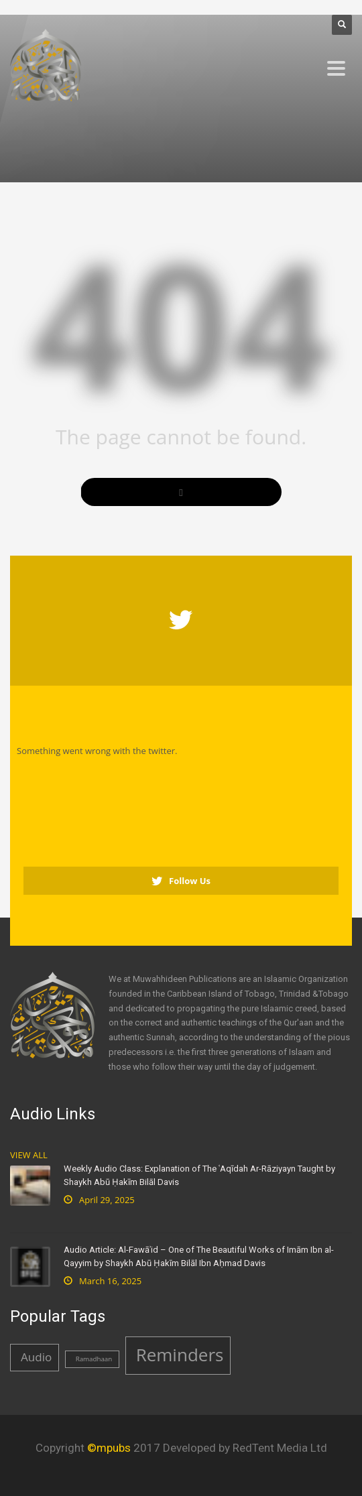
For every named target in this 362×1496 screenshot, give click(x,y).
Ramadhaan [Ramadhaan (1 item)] (94, 1359)
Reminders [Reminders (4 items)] (180, 1355)
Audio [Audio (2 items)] (36, 1357)
